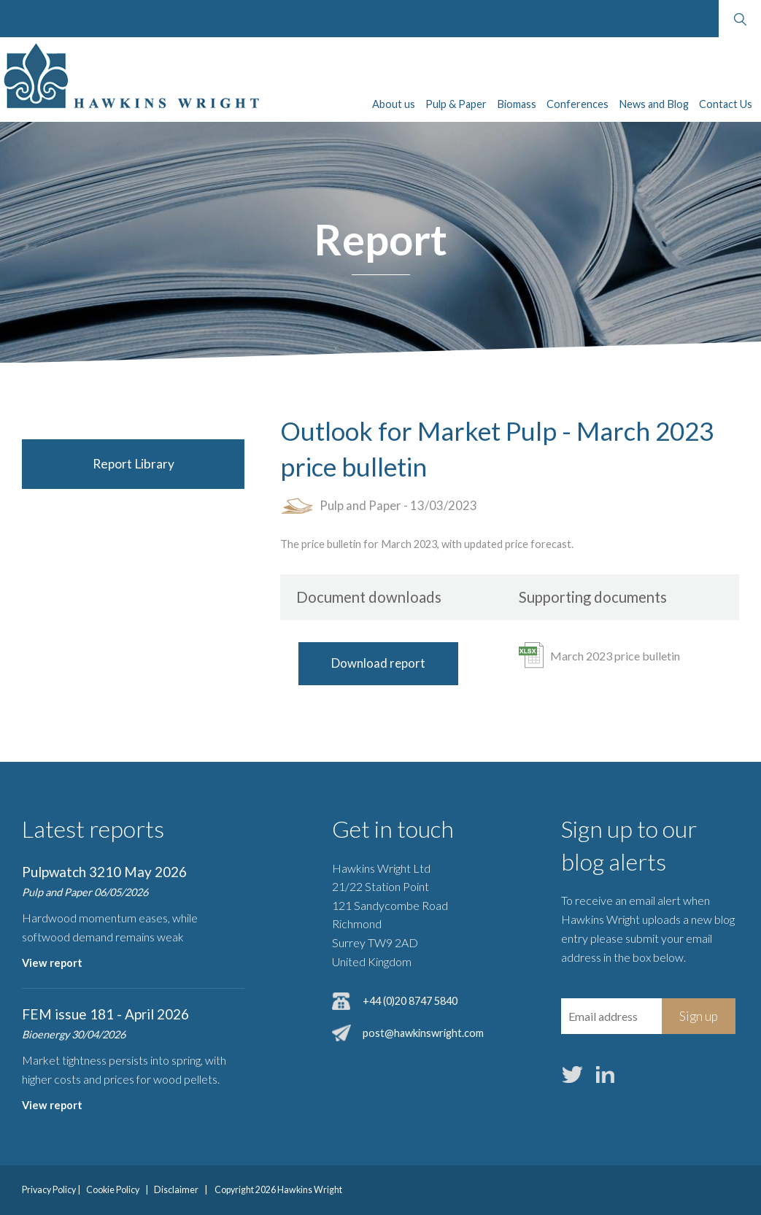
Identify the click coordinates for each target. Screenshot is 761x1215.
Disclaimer (176, 1189)
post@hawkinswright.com (423, 1033)
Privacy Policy (49, 1189)
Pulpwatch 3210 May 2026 (104, 871)
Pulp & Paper (456, 104)
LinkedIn (605, 1074)
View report (52, 963)
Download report (378, 663)
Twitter (572, 1074)
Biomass (516, 104)
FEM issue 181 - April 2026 (105, 1014)
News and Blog (654, 104)
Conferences (577, 104)
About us (393, 104)
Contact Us (725, 104)
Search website (739, 19)
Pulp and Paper (360, 505)
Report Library (133, 463)
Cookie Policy (112, 1189)
